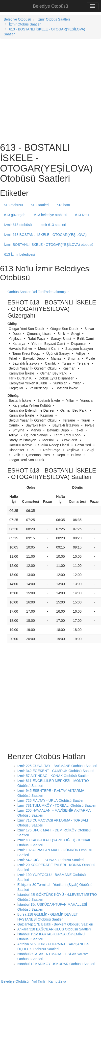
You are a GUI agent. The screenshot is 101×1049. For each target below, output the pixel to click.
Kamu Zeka (57, 981)
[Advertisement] (46, 90)
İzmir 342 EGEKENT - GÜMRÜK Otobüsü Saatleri (55, 771)
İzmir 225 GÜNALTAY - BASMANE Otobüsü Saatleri (57, 766)
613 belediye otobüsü (50, 215)
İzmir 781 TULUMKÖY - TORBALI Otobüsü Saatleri (56, 805)
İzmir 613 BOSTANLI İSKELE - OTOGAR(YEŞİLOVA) (45, 235)
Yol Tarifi (38, 981)
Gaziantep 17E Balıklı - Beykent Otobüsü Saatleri (55, 924)
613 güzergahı (15, 215)
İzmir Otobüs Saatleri (53, 19)
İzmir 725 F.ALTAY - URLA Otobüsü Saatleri (50, 800)
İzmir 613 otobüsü (18, 225)
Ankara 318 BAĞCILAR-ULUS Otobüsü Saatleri (54, 929)
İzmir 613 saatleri (53, 225)
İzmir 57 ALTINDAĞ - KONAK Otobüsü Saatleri (53, 776)
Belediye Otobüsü (50, 6)
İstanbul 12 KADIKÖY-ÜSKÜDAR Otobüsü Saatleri (56, 964)
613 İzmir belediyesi (19, 254)
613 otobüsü (13, 205)
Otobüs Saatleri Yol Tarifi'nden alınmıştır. (38, 292)
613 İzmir (82, 215)
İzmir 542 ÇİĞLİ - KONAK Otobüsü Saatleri (50, 860)
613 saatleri (40, 205)
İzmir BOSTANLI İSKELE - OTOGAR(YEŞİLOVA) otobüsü (48, 245)
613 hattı (63, 205)
